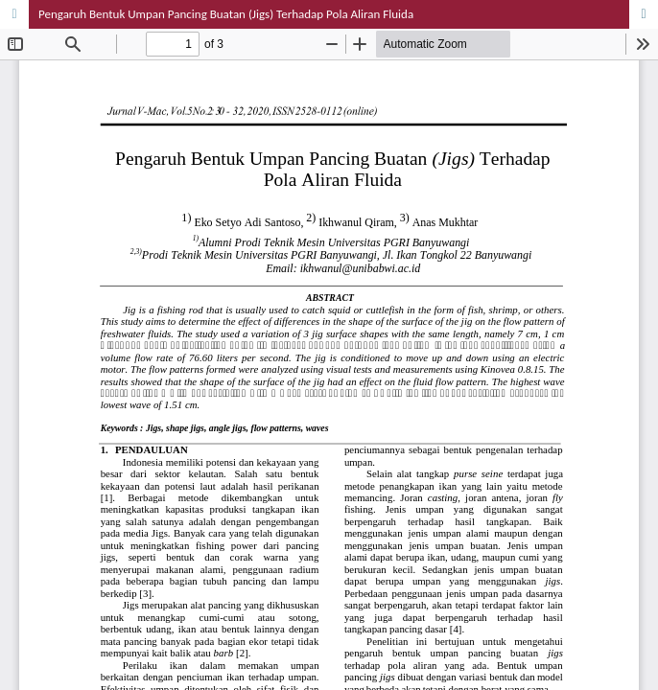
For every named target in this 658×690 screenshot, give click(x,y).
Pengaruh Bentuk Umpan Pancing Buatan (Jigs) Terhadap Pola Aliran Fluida (225, 14)
